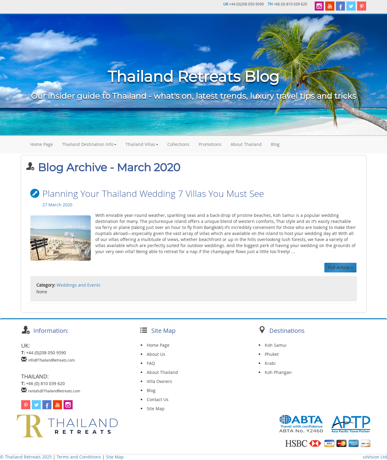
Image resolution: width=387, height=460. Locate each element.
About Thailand (246, 144)
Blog (275, 144)
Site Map (156, 408)
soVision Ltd (375, 457)
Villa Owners (159, 381)
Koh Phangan (278, 372)
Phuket (272, 354)
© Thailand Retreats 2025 (26, 457)
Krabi (270, 363)
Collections (178, 144)
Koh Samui (276, 345)
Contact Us (158, 399)
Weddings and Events (78, 285)
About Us (156, 354)
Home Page (41, 144)
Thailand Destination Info (89, 144)
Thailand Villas (142, 144)
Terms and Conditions (79, 457)
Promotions (209, 144)
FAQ (151, 363)
